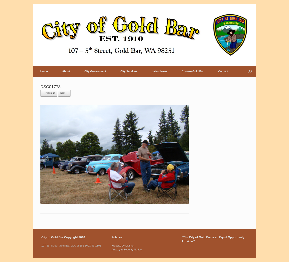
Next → (64, 93)
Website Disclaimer (122, 245)
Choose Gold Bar (193, 71)
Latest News (160, 71)
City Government (95, 71)
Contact (223, 71)
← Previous (49, 93)
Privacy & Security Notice (126, 249)
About (66, 71)
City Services (128, 71)
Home (44, 71)
